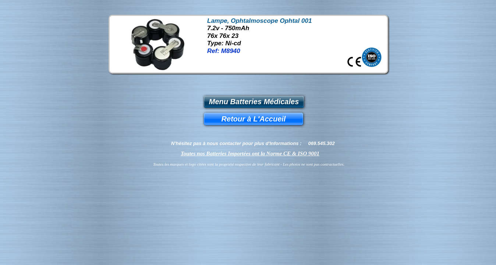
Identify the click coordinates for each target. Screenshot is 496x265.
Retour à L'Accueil (254, 119)
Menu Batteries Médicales (254, 102)
